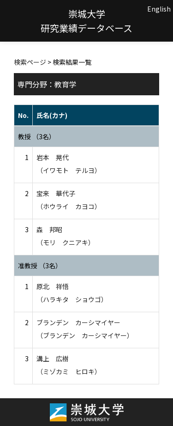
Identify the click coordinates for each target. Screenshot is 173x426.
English (159, 8)
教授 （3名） (36, 136)
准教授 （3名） (40, 265)
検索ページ (30, 62)
